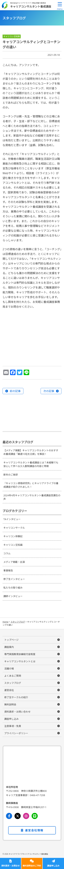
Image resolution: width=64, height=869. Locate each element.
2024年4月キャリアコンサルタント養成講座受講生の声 (31, 497)
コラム (7, 553)
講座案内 (9, 647)
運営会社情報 (31, 830)
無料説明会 (10, 704)
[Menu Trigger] (59, 6)
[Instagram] (26, 816)
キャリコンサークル (14, 527)
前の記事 (15, 391)
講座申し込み (53, 865)
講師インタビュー (13, 596)
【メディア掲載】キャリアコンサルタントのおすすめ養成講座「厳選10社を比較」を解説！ (30, 452)
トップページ (11, 639)
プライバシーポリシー (16, 733)
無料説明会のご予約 (32, 865)
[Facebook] (9, 816)
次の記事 (48, 391)
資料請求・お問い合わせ (17, 711)
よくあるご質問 (12, 675)
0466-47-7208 (37, 795)
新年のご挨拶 (10, 474)
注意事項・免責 (12, 726)
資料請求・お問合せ (10, 865)
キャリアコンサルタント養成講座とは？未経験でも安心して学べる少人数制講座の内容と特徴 (30, 464)
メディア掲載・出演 (14, 562)
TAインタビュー (12, 519)
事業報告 (8, 570)
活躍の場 (9, 668)
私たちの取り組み (13, 587)
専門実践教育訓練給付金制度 (19, 654)
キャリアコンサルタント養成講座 (30, 6)
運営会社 (9, 690)
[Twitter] (18, 816)
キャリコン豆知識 (13, 544)
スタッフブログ (12, 683)
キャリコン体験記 (13, 536)
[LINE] (35, 816)
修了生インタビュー (14, 579)
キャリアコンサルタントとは (19, 661)
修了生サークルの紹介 (16, 697)
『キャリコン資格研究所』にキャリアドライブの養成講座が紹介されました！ (30, 485)
